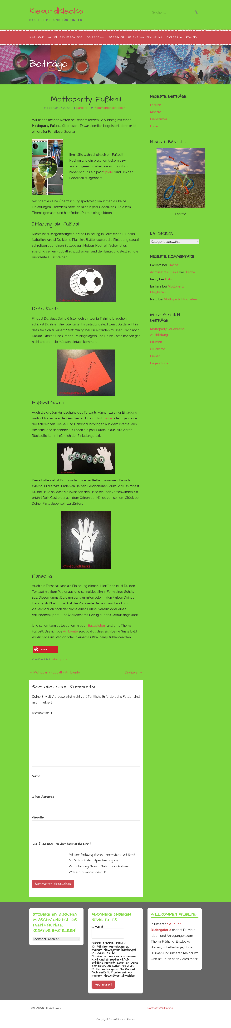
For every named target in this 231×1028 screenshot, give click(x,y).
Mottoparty (59, 659)
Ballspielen (96, 625)
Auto (168, 279)
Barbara (81, 107)
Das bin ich (116, 37)
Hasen (154, 126)
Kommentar (42, 713)
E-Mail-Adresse (43, 797)
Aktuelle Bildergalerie (65, 37)
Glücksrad (157, 349)
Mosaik (155, 112)
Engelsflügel (159, 363)
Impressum (174, 37)
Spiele (108, 172)
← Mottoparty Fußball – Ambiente (54, 672)
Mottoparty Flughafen (180, 299)
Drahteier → (134, 672)
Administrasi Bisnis (164, 272)
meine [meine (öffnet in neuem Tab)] (107, 418)
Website (38, 817)
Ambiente (70, 631)
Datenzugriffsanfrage (46, 1008)
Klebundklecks (56, 11)
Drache (173, 265)
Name (36, 776)
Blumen (156, 342)
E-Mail (97, 927)
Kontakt (191, 37)
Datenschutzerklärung (145, 37)
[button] (45, 649)
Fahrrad (155, 105)
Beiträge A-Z (96, 37)
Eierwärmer (158, 119)
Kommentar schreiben (110, 107)
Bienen (155, 356)
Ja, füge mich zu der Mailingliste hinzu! (86, 841)
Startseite (36, 37)
